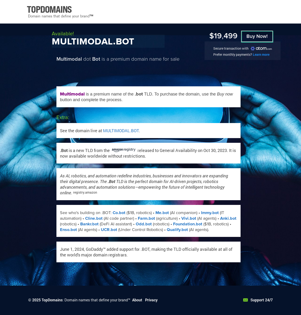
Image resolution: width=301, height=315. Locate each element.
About (137, 299)
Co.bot (119, 212)
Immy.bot (210, 212)
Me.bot (162, 212)
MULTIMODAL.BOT (121, 130)
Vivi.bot (188, 218)
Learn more (261, 54)
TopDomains (52, 299)
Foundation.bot (187, 224)
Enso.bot (68, 229)
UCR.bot (109, 229)
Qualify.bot (177, 229)
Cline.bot (94, 218)
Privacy (151, 299)
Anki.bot (228, 218)
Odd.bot (144, 224)
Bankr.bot (89, 224)
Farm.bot (146, 218)
